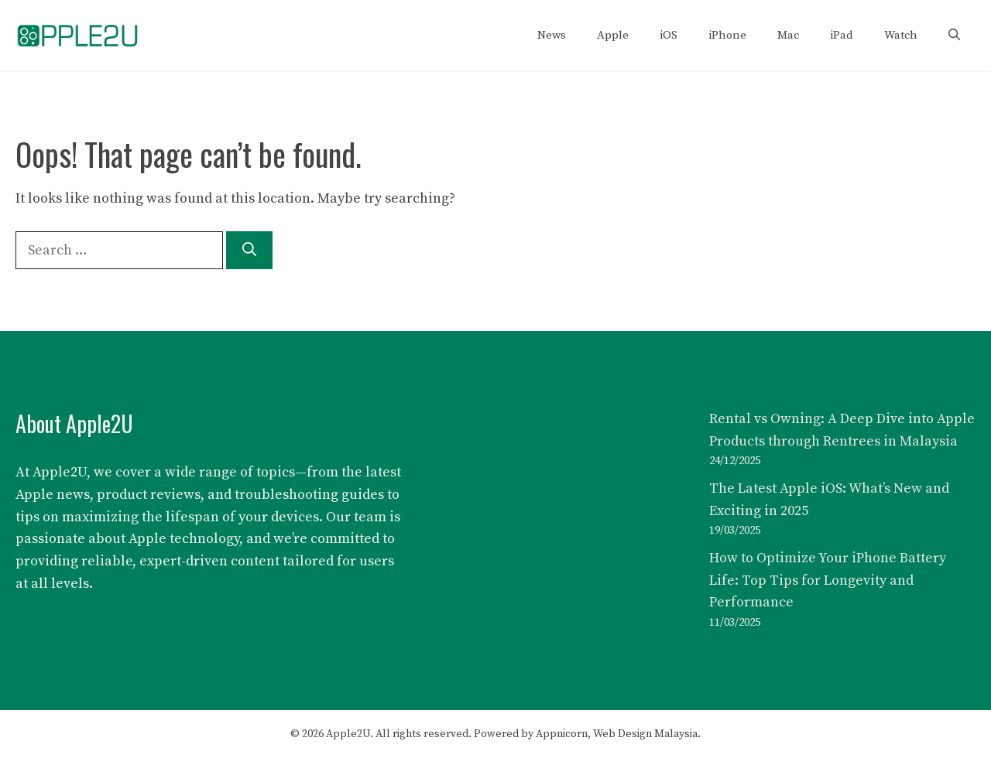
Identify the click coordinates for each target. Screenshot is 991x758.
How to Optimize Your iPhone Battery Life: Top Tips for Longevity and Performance (827, 580)
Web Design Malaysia (645, 734)
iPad (841, 35)
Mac (788, 35)
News (551, 35)
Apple (613, 35)
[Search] (249, 250)
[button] (954, 35)
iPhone (727, 35)
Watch (900, 35)
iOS (668, 35)
